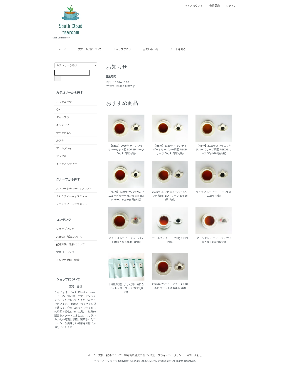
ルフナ (60, 140)
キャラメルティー (66, 163)
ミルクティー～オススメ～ (71, 196)
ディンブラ (62, 117)
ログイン (229, 5)
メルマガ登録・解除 (68, 259)
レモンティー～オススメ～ (71, 204)
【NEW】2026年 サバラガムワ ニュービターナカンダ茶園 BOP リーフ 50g (126, 195)
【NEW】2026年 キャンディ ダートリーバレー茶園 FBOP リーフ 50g (170, 149)
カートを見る (175, 49)
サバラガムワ (64, 132)
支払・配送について (87, 49)
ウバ (58, 109)
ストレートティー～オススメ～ (74, 188)
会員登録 (212, 5)
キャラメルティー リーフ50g (213, 191)
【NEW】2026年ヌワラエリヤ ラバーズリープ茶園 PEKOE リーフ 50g (214, 149)
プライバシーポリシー (171, 355)
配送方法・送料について (70, 244)
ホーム (60, 49)
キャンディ (62, 124)
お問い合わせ (148, 49)
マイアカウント (192, 5)
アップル (61, 155)
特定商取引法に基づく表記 (139, 355)
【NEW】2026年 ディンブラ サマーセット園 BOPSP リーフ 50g (126, 149)
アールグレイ (64, 148)
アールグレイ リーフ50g (166, 238)
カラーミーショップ (105, 360)
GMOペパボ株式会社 (159, 360)
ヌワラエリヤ (64, 101)
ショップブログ (119, 49)
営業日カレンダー (66, 252)
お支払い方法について (69, 236)
